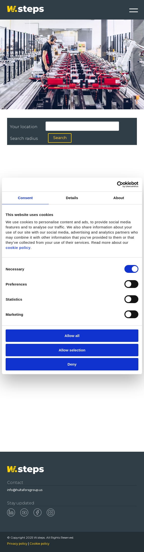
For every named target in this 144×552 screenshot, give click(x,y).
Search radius (24, 138)
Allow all (72, 336)
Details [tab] (72, 198)
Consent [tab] (25, 198)
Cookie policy (39, 543)
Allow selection (72, 350)
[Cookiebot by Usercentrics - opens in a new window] (117, 184)
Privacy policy (17, 543)
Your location (23, 126)
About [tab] (118, 198)
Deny (72, 364)
